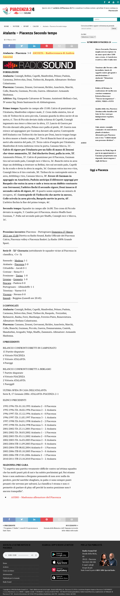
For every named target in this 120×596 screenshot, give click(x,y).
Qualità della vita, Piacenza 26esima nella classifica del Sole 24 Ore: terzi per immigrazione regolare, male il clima (106, 113)
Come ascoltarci (8, 570)
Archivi (83, 34)
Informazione (7, 574)
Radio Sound (7, 582)
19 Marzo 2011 (11, 39)
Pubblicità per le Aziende (11, 578)
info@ (91, 564)
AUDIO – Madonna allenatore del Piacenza (36, 497)
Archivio (6, 567)
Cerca (114, 28)
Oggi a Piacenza (99, 169)
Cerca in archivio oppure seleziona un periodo (97, 25)
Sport (26, 26)
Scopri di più (87, 567)
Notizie (16, 26)
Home (5, 563)
